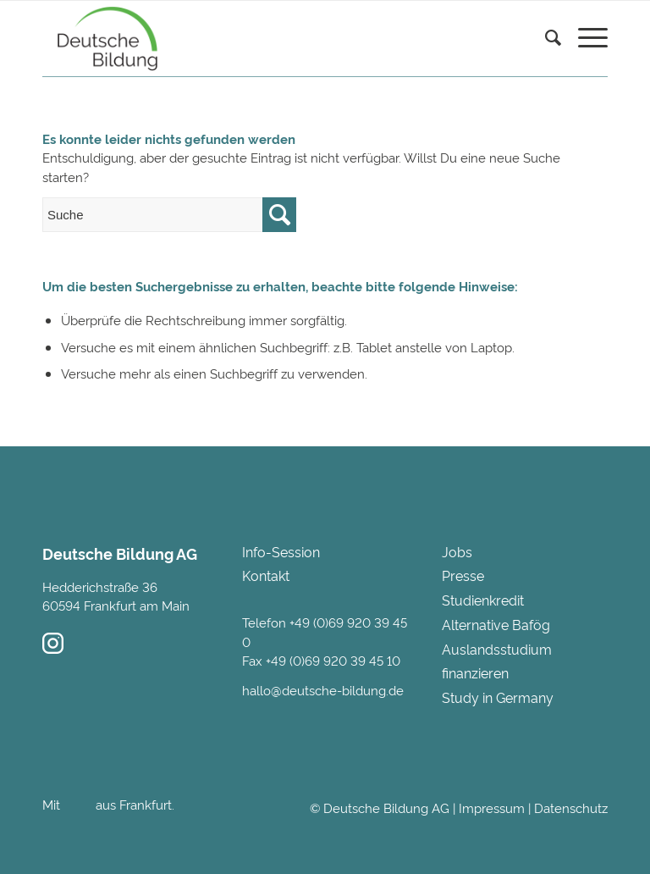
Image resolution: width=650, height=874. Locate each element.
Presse (463, 575)
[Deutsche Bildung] (103, 38)
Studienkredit (483, 599)
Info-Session (281, 551)
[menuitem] (544, 59)
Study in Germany (498, 697)
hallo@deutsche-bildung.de (323, 690)
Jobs (457, 551)
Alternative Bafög (496, 624)
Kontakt (265, 575)
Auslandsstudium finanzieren (497, 661)
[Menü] (584, 39)
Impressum (492, 807)
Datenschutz (571, 807)
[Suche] (544, 39)
